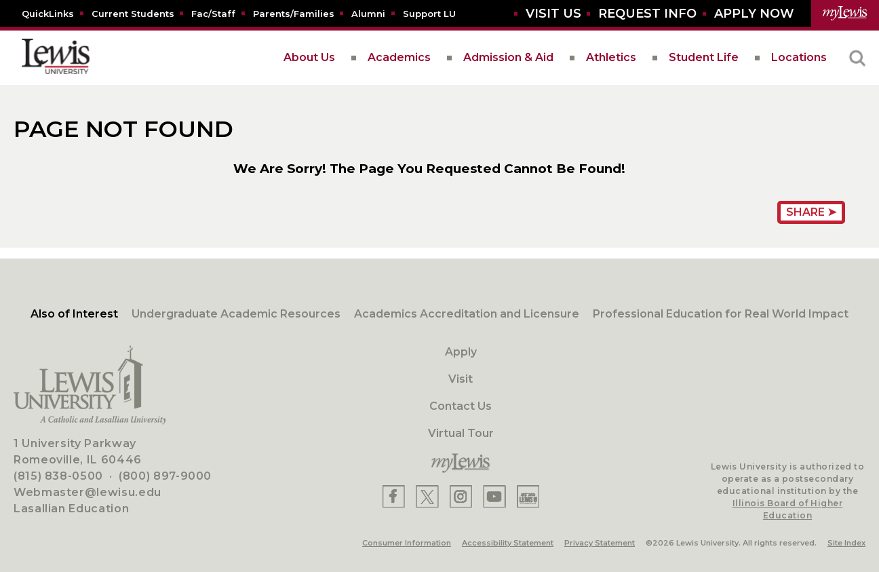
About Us (309, 57)
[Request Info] (647, 13)
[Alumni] (368, 13)
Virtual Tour (461, 433)
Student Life (704, 57)
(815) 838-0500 (58, 476)
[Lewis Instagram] (461, 496)
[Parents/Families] (293, 13)
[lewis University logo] (56, 58)
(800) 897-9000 (165, 476)
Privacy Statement (599, 543)
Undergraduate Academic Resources (236, 313)
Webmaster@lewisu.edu (87, 492)
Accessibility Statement (507, 543)
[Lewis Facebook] (394, 496)
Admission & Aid (508, 57)
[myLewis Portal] (845, 13)
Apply (461, 351)
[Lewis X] (427, 496)
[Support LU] (429, 13)
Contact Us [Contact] (460, 406)
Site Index (846, 543)
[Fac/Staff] (213, 13)
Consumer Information (406, 543)
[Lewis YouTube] (494, 496)
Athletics (611, 57)
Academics (399, 57)
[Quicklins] (48, 13)
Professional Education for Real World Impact (720, 313)
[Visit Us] (553, 13)
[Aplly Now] (754, 13)
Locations (799, 57)
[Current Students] (133, 13)
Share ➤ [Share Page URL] (811, 212)
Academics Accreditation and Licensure (466, 313)
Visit (460, 379)
